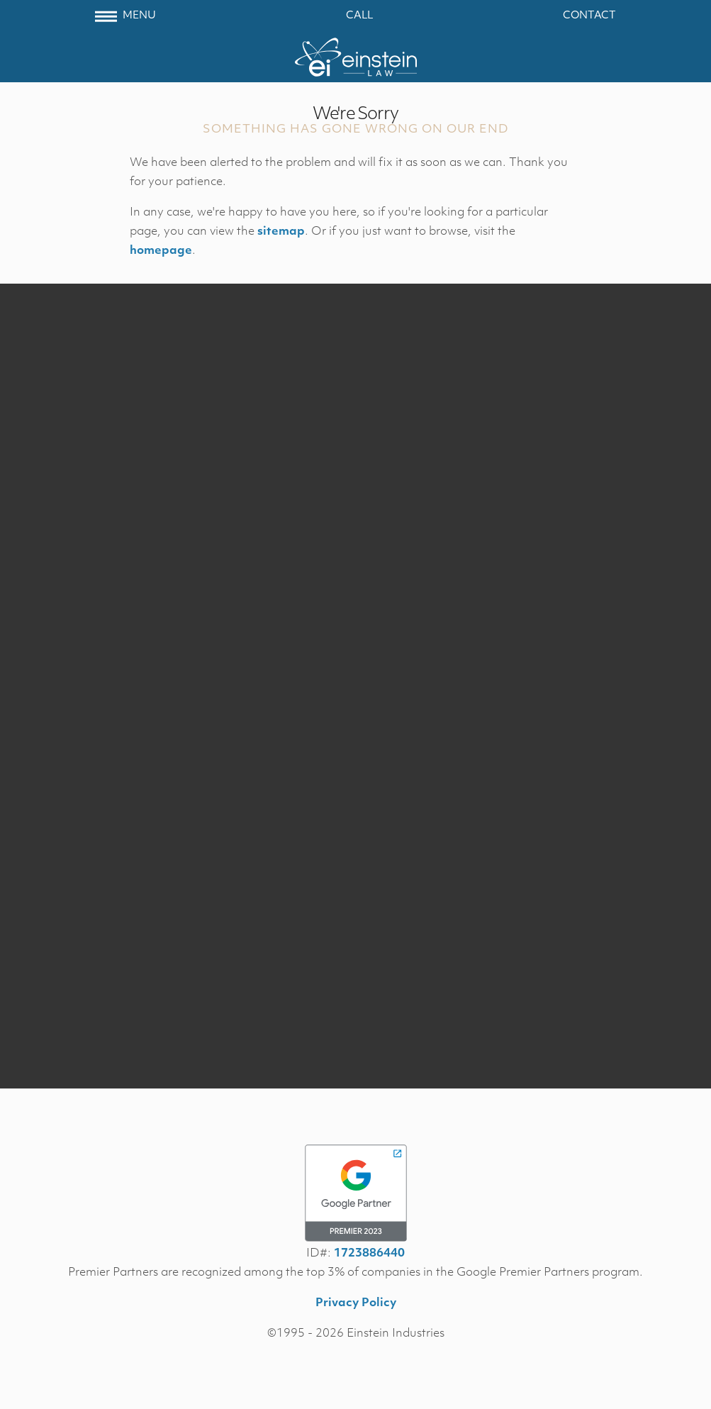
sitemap (281, 232)
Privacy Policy (355, 1303)
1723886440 (369, 1253)
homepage (161, 251)
